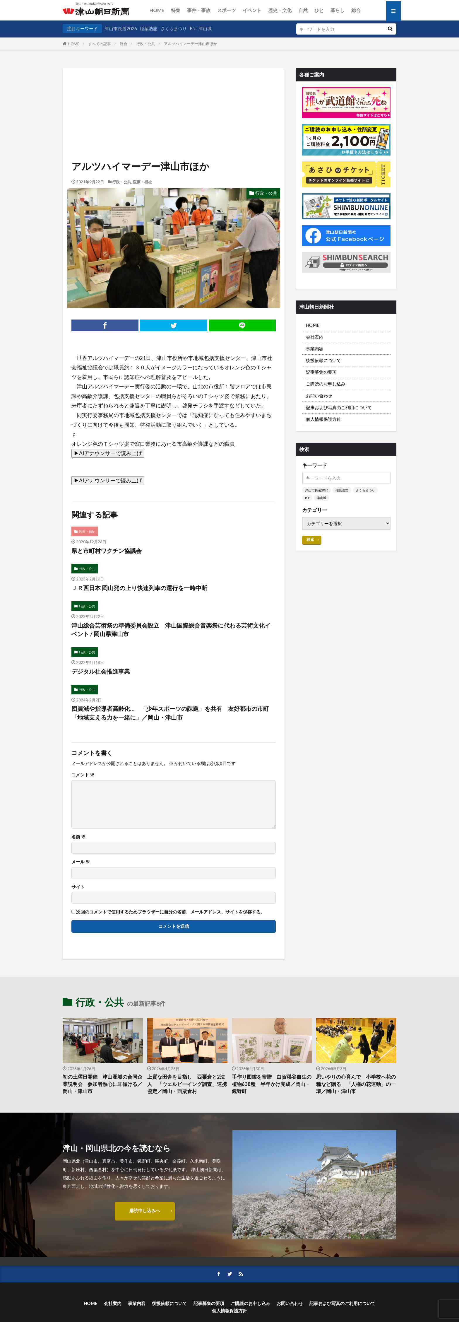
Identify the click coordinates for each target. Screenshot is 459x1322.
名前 (78, 837)
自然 (303, 10)
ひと (319, 10)
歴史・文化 (280, 10)
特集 (175, 10)
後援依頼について (323, 360)
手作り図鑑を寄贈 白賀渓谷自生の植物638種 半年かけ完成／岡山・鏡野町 (271, 1084)
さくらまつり (173, 28)
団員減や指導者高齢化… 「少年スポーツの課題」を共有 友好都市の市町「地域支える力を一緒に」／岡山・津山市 (170, 713)
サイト (78, 887)
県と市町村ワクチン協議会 (106, 550)
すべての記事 (99, 43)
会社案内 (314, 336)
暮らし (337, 10)
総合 (356, 10)
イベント (252, 10)
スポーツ (226, 10)
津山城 (205, 28)
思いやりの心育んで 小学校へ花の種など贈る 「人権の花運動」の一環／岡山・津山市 (356, 1084)
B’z (193, 28)
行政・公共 (145, 43)
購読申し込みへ (144, 1210)
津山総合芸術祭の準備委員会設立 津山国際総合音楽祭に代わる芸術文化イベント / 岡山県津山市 (170, 630)
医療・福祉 (142, 182)
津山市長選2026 (121, 28)
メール (80, 862)
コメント (82, 775)
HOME (157, 10)
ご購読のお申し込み (325, 383)
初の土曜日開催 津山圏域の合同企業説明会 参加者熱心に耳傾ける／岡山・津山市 (102, 1084)
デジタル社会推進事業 (100, 671)
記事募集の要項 (321, 372)
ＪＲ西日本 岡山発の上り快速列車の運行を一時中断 (139, 587)
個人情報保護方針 (323, 419)
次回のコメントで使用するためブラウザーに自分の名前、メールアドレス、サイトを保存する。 (170, 912)
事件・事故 (198, 10)
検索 (310, 539)
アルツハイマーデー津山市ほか (190, 43)
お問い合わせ (319, 395)
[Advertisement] (173, 98)
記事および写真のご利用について (339, 407)
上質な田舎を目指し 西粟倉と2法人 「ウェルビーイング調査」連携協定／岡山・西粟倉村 (187, 1084)
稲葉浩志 (148, 28)
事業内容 (314, 348)
